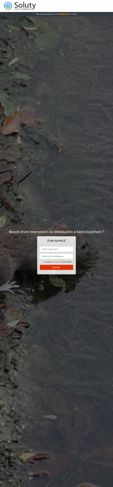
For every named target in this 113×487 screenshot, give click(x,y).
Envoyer (56, 267)
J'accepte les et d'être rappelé (58, 262)
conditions (56, 262)
